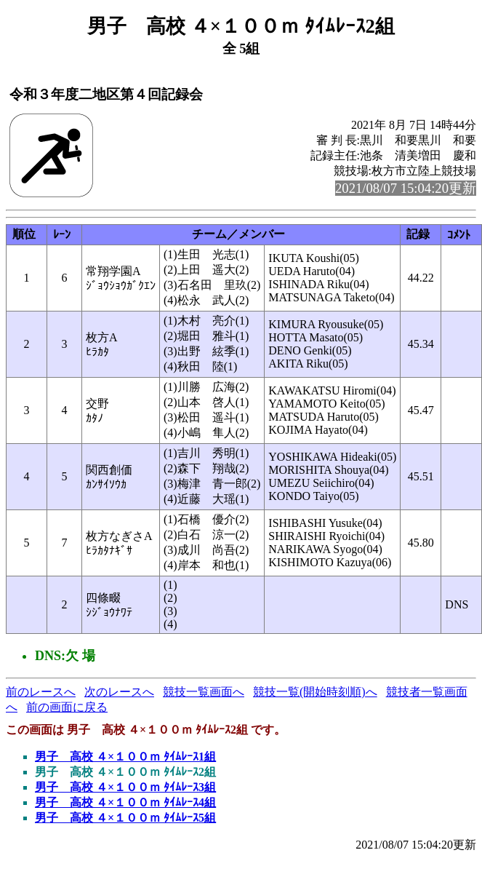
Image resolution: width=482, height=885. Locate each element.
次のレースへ (119, 692)
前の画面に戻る (67, 707)
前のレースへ (41, 692)
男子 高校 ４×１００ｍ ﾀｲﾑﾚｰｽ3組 (125, 787)
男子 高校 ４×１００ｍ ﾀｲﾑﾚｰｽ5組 (125, 817)
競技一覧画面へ (203, 692)
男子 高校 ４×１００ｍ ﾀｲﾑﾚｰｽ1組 (125, 756)
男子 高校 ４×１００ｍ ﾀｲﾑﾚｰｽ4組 (125, 802)
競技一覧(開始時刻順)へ (315, 692)
